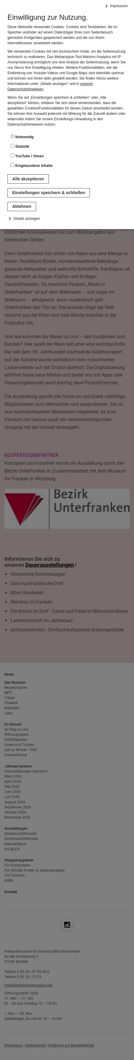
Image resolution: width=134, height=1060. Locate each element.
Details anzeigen (26, 219)
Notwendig (22, 136)
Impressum (119, 6)
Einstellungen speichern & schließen (48, 192)
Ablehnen (21, 206)
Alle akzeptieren (28, 178)
